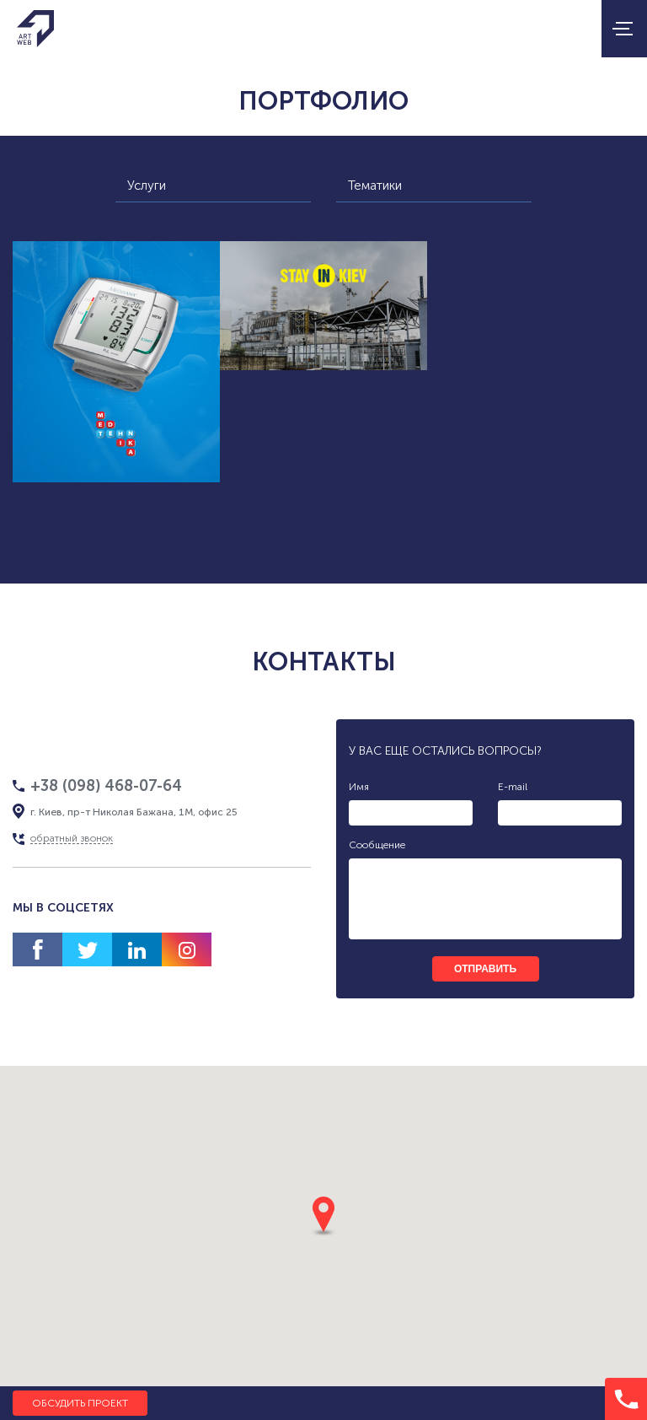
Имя (359, 787)
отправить (485, 969)
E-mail (512, 787)
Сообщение (377, 845)
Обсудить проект (80, 1403)
